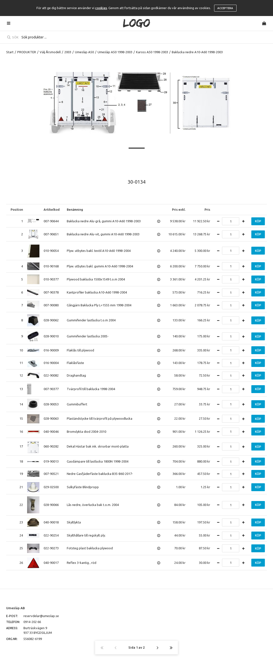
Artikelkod (52, 209)
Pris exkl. (179, 209)
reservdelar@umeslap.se (41, 616)
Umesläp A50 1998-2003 (115, 52)
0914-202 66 (32, 621)
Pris (207, 209)
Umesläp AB (15, 608)
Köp (258, 221)
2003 (67, 52)
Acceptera (225, 8)
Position (17, 209)
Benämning (75, 209)
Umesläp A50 (84, 52)
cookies (101, 8)
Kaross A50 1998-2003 (152, 52)
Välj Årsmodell (50, 52)
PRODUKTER (26, 52)
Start (10, 52)
